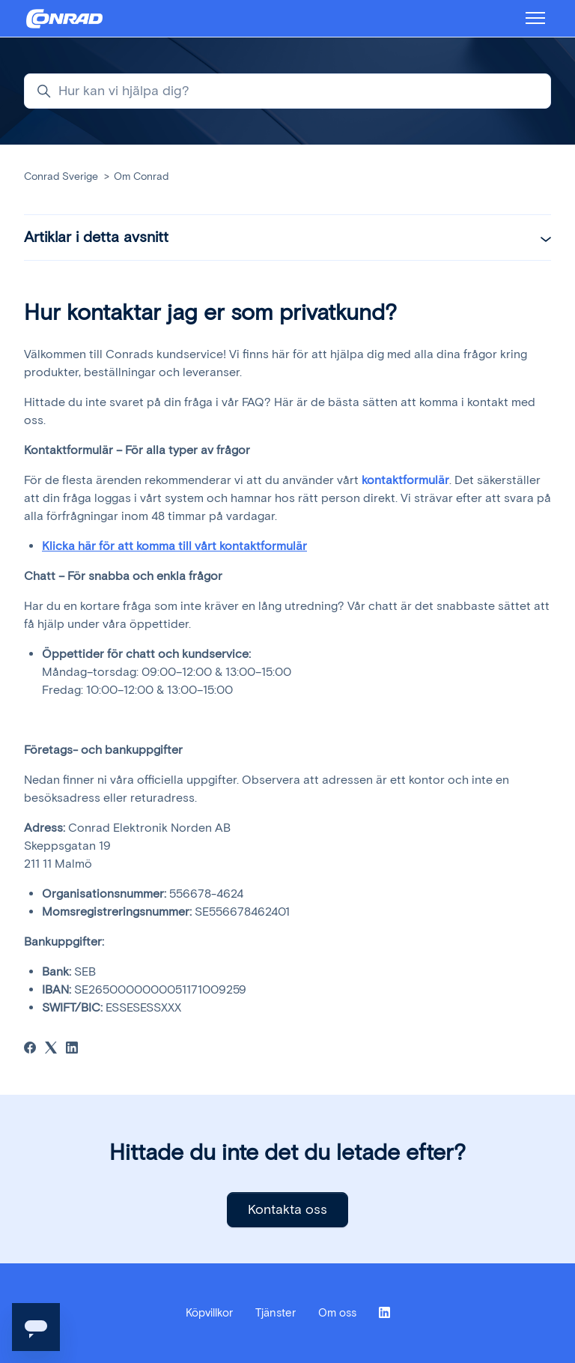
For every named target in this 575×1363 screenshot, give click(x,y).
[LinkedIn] (72, 1049)
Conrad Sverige (61, 176)
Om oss (337, 1313)
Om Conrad (141, 176)
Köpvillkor (209, 1313)
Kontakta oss (287, 1209)
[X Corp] (51, 1049)
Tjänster (275, 1313)
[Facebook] (30, 1049)
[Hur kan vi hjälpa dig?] (287, 91)
